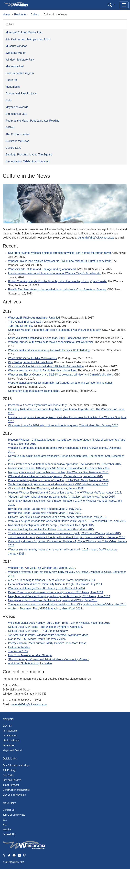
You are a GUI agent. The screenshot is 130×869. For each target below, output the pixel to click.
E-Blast (10, 127)
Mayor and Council (13, 750)
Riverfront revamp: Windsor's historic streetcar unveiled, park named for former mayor (59, 252)
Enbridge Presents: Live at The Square (29, 154)
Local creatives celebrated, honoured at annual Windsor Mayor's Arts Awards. (54, 273)
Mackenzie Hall (15, 66)
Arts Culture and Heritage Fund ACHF (28, 39)
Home (6, 14)
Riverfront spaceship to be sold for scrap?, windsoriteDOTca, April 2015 (51, 525)
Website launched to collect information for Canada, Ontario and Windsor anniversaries (60, 382)
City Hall (7, 725)
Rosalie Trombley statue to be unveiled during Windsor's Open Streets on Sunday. (57, 289)
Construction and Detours (16, 789)
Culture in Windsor (19, 647)
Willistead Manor (16, 52)
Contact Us (8, 809)
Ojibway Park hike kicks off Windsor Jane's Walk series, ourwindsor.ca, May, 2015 (57, 517)
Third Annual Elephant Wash (25, 321)
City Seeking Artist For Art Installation (30, 362)
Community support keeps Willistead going (33, 390)
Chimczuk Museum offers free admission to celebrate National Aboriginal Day (54, 329)
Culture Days (13, 147)
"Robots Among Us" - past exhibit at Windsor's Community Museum (48, 659)
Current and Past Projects (21, 93)
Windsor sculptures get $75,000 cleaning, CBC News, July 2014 (46, 588)
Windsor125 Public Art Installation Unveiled (34, 317)
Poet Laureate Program (20, 73)
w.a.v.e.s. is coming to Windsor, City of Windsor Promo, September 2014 (51, 580)
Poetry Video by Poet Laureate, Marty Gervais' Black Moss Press (47, 643)
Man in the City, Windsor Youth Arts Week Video (37, 639)
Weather (7, 829)
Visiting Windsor (11, 740)
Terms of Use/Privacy (14, 814)
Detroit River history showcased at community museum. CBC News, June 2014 (55, 592)
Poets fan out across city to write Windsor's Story (37, 405)
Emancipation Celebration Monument (28, 161)
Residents (20, 14)
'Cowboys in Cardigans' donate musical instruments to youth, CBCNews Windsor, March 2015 (64, 533)
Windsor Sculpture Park (20, 59)
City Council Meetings (14, 794)
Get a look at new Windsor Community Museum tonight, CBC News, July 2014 (55, 584)
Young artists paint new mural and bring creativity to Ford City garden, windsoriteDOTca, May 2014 (67, 604)
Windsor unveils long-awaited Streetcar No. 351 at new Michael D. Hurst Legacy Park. (59, 261)
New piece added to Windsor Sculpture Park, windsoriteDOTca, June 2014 (52, 600)
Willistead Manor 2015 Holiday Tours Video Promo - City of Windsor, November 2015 (59, 622)
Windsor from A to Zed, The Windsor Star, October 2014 (41, 567)
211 (5, 819)
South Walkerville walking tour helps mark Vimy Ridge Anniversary (47, 338)
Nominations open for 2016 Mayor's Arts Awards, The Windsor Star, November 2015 (58, 468)
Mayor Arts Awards (17, 107)
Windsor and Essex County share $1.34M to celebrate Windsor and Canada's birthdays (60, 374)
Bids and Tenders (12, 780)
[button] (111, 4)
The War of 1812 (18, 651)
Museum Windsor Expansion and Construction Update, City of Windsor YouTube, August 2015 (64, 492)
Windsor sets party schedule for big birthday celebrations (42, 370)
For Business (10, 735)
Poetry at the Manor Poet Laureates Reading (32, 120)
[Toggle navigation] (124, 5)
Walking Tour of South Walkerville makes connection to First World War (50, 342)
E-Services (8, 745)
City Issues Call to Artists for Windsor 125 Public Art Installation (46, 366)
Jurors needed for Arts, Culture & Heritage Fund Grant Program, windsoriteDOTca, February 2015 (66, 537)
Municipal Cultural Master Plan (24, 32)
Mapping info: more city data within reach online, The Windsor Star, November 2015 (58, 472)
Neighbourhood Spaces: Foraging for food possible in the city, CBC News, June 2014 (59, 596)
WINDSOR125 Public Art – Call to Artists (32, 358)
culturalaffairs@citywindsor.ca (96, 237)
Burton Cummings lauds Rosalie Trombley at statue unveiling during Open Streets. (57, 281)
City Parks (8, 775)
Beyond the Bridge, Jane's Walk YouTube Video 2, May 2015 (44, 508)
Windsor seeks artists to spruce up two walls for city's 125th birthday (49, 350)
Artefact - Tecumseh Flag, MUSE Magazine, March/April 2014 (45, 608)
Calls (9, 100)
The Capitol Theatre (17, 134)
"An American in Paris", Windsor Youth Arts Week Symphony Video (48, 635)
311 (5, 824)
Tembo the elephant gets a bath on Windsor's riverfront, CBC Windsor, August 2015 (58, 484)
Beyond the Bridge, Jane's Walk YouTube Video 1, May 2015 (44, 512)
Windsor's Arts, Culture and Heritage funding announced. (42, 269)
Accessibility (9, 834)
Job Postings (9, 770)
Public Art (11, 79)
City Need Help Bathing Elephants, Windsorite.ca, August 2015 (46, 488)
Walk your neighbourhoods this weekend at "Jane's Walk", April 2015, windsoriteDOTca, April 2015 (67, 521)
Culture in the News (17, 141)
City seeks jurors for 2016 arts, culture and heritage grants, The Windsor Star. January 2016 (63, 425)
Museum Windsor (16, 46)
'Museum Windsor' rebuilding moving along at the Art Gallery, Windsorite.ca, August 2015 (61, 496)
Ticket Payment (11, 785)
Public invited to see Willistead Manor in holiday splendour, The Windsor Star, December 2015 (64, 464)
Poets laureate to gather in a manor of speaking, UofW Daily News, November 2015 (58, 480)
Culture (35, 14)
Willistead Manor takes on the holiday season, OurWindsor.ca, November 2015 (55, 476)
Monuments (13, 86)
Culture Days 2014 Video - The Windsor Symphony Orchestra (45, 626)
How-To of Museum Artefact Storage (30, 655)
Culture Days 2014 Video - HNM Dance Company (38, 630)
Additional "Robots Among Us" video (30, 663)
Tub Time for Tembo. (20, 325)
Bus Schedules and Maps (16, 765)
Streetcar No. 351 (16, 113)
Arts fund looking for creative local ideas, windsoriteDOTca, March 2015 (51, 529)
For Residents (10, 730)
